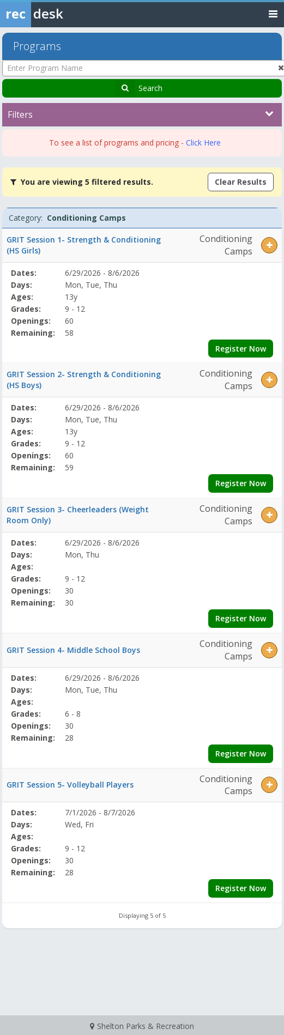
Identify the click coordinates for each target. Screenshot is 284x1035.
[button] (269, 245)
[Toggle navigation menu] (273, 13)
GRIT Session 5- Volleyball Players (70, 784)
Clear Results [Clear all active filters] (241, 182)
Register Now (240, 348)
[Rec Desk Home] (60, 13)
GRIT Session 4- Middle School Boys (73, 650)
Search (150, 88)
